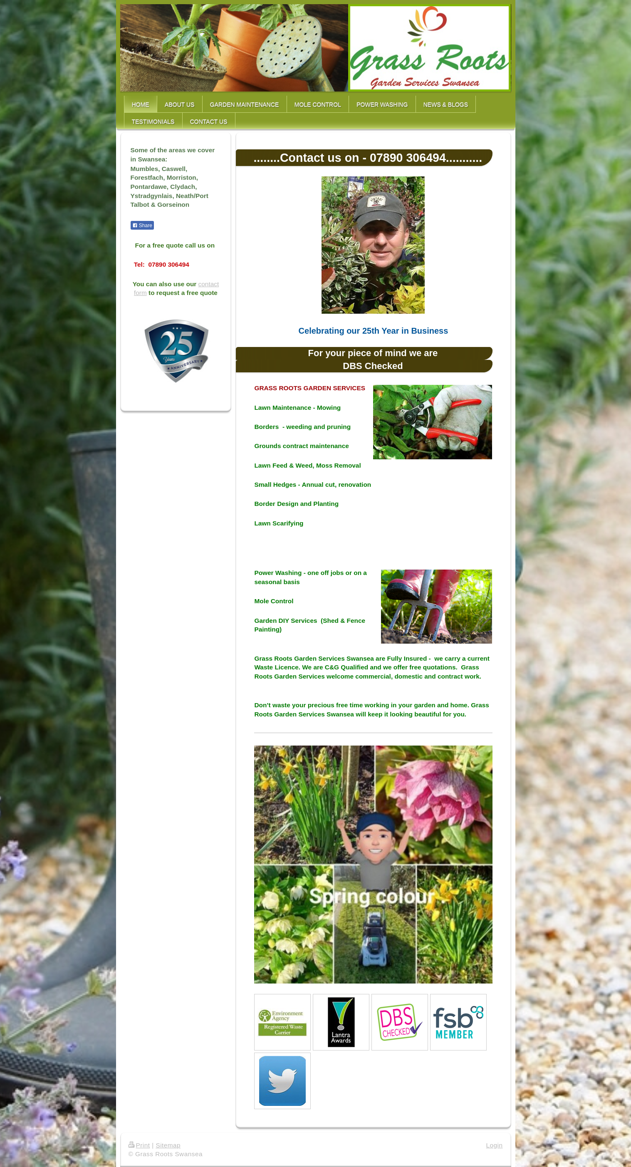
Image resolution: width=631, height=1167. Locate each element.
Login (494, 1145)
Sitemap (168, 1145)
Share (142, 225)
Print (139, 1145)
